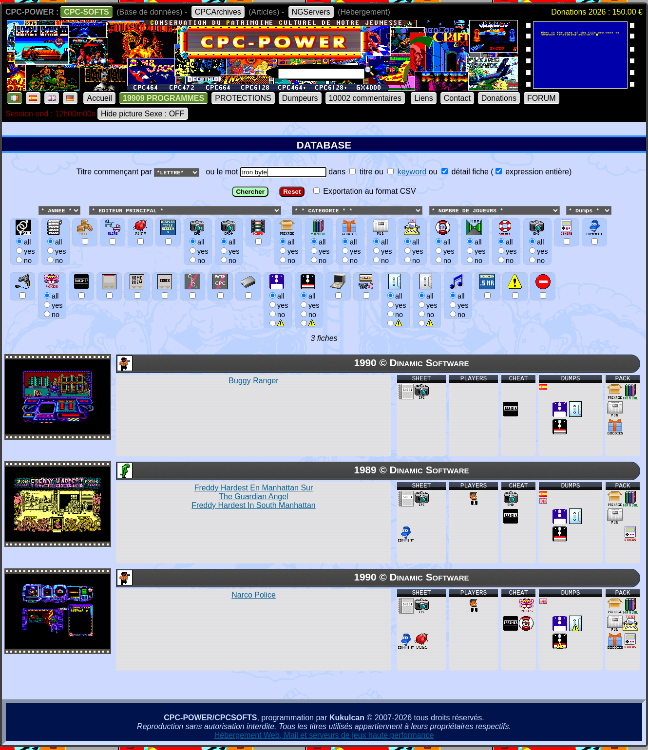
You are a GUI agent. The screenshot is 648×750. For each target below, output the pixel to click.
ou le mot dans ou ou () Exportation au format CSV (324, 251)
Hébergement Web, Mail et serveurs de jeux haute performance (324, 735)
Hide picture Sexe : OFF (143, 114)
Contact (457, 98)
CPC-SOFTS (86, 12)
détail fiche (465, 172)
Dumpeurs (300, 98)
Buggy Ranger (253, 381)
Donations (498, 98)
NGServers (311, 12)
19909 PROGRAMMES (163, 98)
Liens (423, 98)
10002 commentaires (365, 98)
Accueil (99, 98)
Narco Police (253, 595)
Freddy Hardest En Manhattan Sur (253, 497)
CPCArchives (218, 12)
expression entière (532, 172)
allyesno (277, 305)
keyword (412, 172)
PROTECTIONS (243, 98)
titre (360, 172)
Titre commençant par (115, 172)
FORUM (541, 98)
